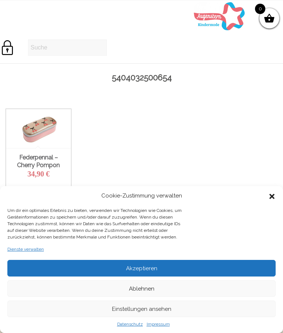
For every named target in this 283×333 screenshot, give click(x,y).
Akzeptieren (141, 268)
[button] (272, 195)
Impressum (158, 324)
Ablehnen (141, 288)
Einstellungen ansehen (141, 309)
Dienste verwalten (25, 249)
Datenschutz (130, 324)
